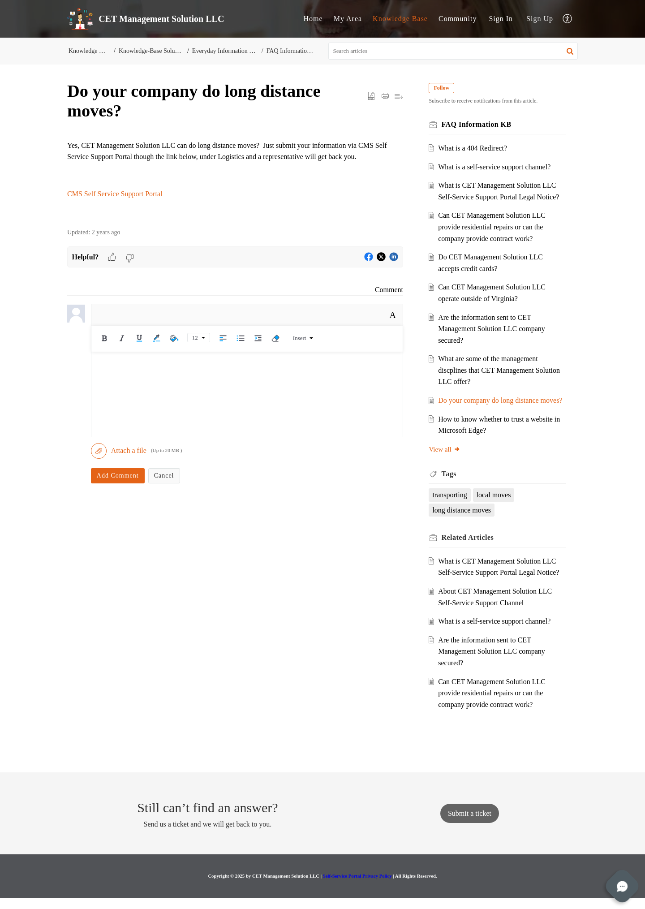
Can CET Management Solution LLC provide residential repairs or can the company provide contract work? (495, 226)
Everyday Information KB (226, 50)
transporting (452, 506)
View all (447, 460)
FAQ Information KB (292, 50)
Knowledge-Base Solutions (153, 50)
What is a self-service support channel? (497, 167)
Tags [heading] (451, 485)
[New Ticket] (469, 824)
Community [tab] (458, 18)
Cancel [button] (164, 475)
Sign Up (539, 18)
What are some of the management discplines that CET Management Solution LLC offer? (491, 370)
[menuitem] (500, 19)
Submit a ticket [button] (469, 824)
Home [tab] (313, 18)
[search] (453, 51)
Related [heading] (470, 549)
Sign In (501, 18)
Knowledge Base (90, 50)
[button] (568, 19)
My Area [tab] (348, 18)
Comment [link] (389, 289)
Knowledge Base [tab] (400, 18)
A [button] (393, 315)
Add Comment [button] (118, 475)
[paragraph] (235, 170)
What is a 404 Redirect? (475, 148)
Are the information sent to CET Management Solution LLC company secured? (494, 329)
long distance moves (464, 521)
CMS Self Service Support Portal (114, 194)
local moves (496, 506)
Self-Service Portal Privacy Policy (357, 887)
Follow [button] (444, 88)
